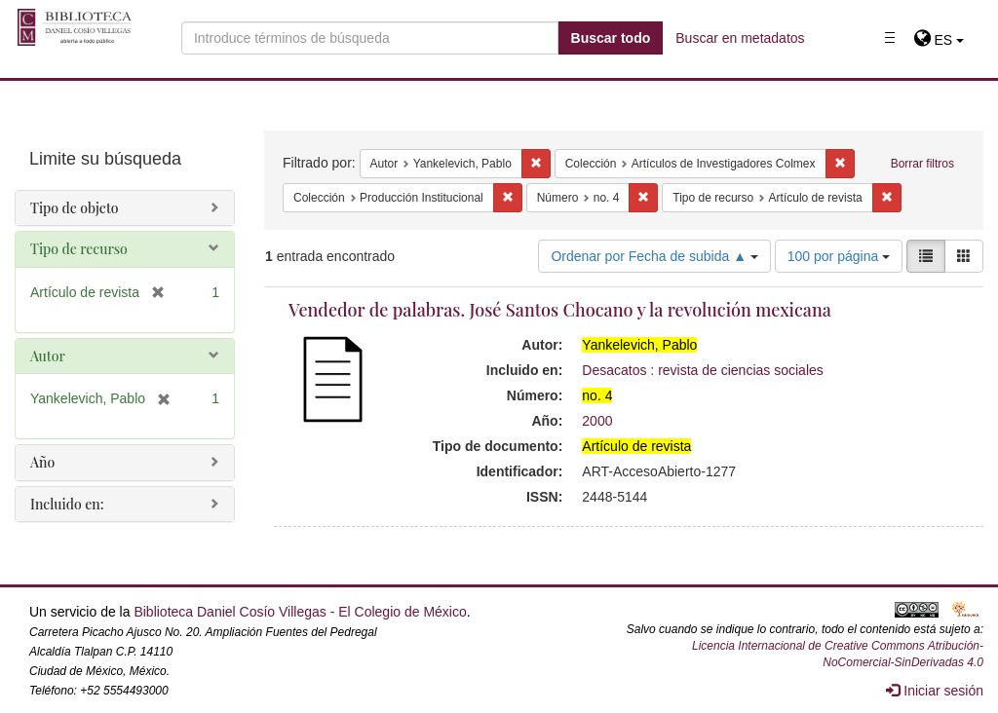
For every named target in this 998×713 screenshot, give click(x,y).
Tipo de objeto (74, 208)
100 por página (838, 256)
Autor (47, 356)
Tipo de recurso (79, 249)
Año (42, 462)
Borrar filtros (922, 163)
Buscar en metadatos (739, 38)
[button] (939, 40)
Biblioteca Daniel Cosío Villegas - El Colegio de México (300, 611)
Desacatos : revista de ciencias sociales (702, 370)
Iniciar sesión (934, 690)
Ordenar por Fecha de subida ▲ (654, 256)
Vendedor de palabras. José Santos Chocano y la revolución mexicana (559, 309)
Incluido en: (66, 504)
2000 (597, 421)
